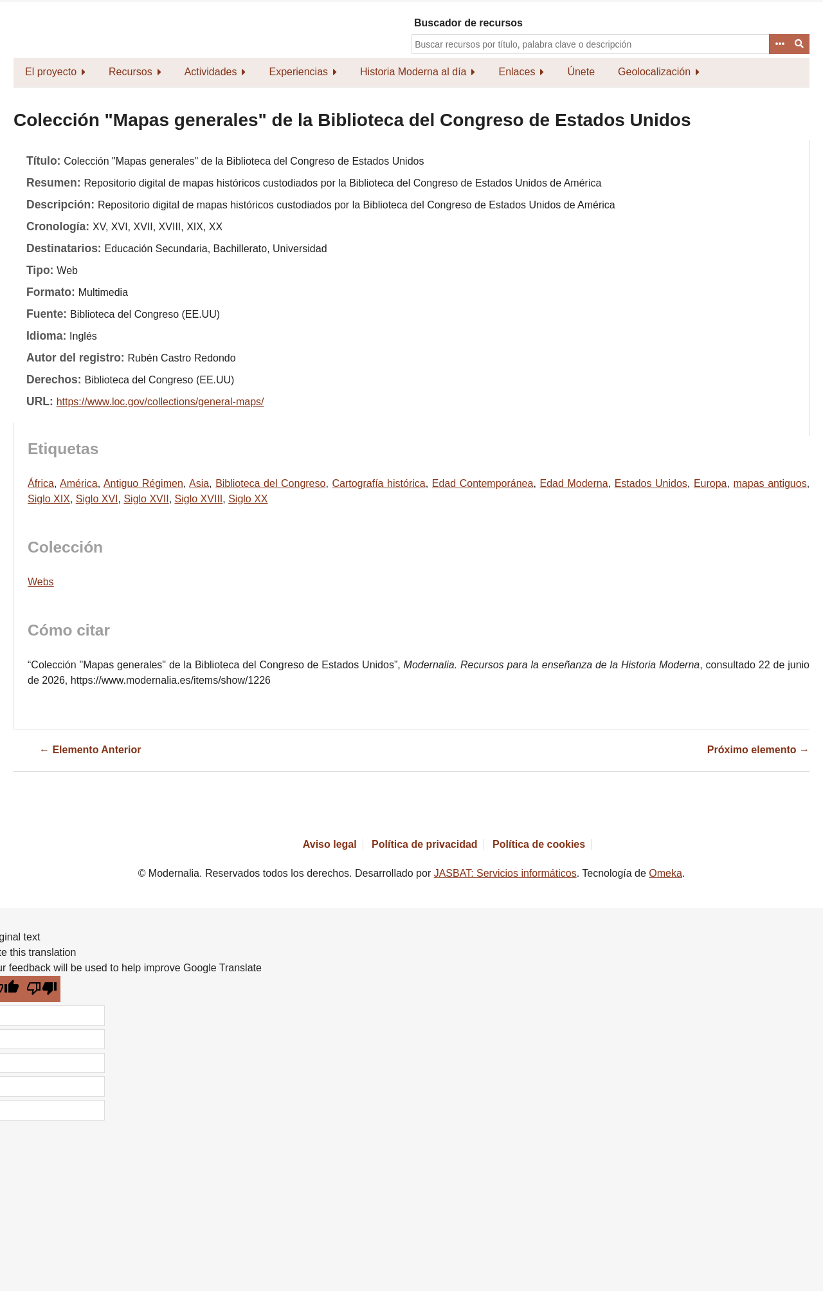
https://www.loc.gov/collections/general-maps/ (160, 401)
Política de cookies (539, 844)
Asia (199, 483)
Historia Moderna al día (413, 71)
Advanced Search (779, 44)
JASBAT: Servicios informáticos (505, 873)
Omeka (665, 873)
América (79, 483)
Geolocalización (654, 71)
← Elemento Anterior (90, 749)
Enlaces (516, 71)
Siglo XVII (145, 498)
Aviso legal (330, 844)
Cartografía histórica (378, 483)
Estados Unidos (651, 483)
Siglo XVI (97, 498)
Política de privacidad (425, 844)
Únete (581, 71)
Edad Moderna (573, 483)
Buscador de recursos (468, 22)
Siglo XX (247, 498)
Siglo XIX (49, 498)
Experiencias (298, 71)
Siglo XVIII (199, 498)
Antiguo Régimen (143, 483)
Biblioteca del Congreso (270, 483)
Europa (710, 483)
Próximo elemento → (758, 749)
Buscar (800, 44)
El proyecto (51, 71)
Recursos (130, 71)
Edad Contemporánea (483, 483)
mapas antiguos (770, 483)
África (41, 483)
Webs (41, 581)
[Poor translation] (42, 989)
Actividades (211, 71)
